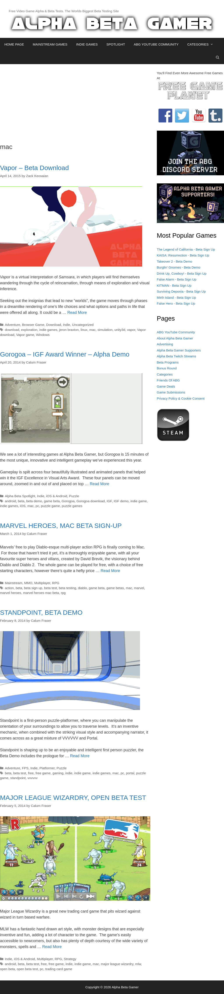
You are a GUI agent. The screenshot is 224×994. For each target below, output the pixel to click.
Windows (43, 335)
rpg (63, 593)
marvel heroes (10, 593)
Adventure (12, 325)
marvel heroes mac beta (41, 593)
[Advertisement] (75, 101)
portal (130, 773)
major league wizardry (117, 964)
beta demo (34, 501)
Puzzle (74, 496)
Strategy (70, 959)
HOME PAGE (14, 44)
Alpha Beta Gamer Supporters (179, 350)
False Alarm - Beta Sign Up (176, 279)
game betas (115, 588)
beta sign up (33, 588)
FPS (25, 768)
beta (21, 501)
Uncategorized (83, 325)
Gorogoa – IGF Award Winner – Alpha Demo (64, 354)
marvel (139, 588)
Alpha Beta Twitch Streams (176, 356)
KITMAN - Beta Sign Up (174, 285)
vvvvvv (33, 778)
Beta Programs (168, 362)
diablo (82, 588)
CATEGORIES (202, 44)
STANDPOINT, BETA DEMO (41, 612)
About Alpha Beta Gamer (175, 338)
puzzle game (50, 506)
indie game (138, 501)
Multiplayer (42, 583)
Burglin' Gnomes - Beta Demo (178, 267)
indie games (48, 330)
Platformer (47, 768)
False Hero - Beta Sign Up (176, 303)
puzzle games (72, 506)
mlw (138, 964)
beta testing (67, 588)
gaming (57, 773)
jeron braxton (69, 330)
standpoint (18, 778)
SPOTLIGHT (115, 44)
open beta (7, 969)
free (31, 773)
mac (92, 330)
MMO (28, 583)
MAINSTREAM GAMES (50, 44)
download (12, 330)
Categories (165, 374)
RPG (55, 583)
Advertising (165, 344)
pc (37, 506)
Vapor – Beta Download (34, 167)
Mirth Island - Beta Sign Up (176, 297)
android (10, 501)
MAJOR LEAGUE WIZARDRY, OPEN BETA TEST (73, 797)
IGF (109, 501)
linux (83, 330)
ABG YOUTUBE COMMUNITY (156, 44)
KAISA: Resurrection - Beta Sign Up (183, 255)
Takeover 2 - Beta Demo (174, 261)
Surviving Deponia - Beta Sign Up (181, 291)
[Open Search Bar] (217, 57)
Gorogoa (68, 501)
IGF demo (121, 501)
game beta (52, 501)
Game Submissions (171, 392)
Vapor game (25, 335)
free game (43, 773)
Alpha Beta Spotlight (20, 496)
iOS (23, 506)
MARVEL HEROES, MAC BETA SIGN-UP (61, 525)
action (9, 588)
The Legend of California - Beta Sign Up (186, 249)
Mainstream (13, 583)
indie (68, 773)
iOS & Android (56, 496)
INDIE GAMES (87, 44)
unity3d (119, 330)
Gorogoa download (91, 501)
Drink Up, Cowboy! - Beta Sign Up (181, 273)
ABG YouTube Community (176, 332)
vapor (131, 330)
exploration (29, 330)
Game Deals (166, 386)
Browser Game (33, 325)
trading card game (58, 969)
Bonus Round (167, 368)
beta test (50, 588)
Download (53, 325)
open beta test (27, 969)
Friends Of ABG (168, 380)
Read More (77, 312)
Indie (66, 325)
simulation (105, 330)
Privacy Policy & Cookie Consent (181, 398)
